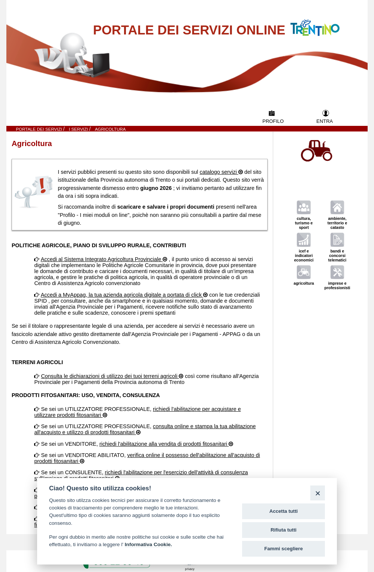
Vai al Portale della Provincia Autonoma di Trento (322, 23)
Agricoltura (110, 129)
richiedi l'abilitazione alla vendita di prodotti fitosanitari (164, 444)
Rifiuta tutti (283, 530)
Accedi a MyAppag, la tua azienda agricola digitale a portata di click (122, 295)
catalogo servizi (219, 172)
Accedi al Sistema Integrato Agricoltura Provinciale (102, 259)
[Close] (317, 492)
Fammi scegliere (283, 548)
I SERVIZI (79, 129)
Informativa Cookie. (148, 544)
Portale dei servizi (39, 129)
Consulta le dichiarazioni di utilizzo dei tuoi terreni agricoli (110, 376)
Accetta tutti (283, 511)
